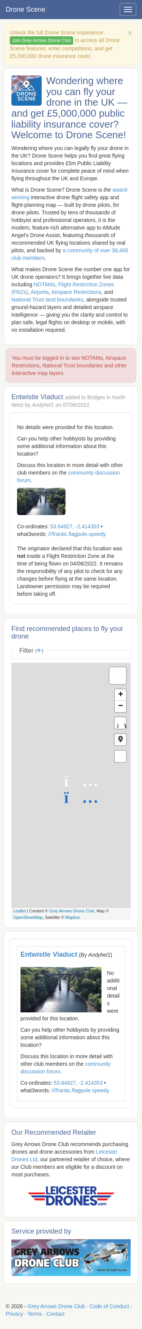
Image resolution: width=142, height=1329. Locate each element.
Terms (34, 1314)
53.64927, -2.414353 (74, 526)
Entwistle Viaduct (48, 954)
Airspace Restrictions (76, 292)
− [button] (120, 706)
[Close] (130, 33)
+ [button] (120, 695)
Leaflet (19, 911)
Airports (40, 292)
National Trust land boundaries (47, 300)
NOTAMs (44, 284)
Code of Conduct (109, 1306)
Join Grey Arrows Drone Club (41, 40)
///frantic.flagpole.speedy (77, 534)
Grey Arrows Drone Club (71, 911)
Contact (55, 1314)
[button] (120, 739)
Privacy (14, 1314)
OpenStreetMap (28, 917)
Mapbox (72, 917)
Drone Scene (25, 9)
